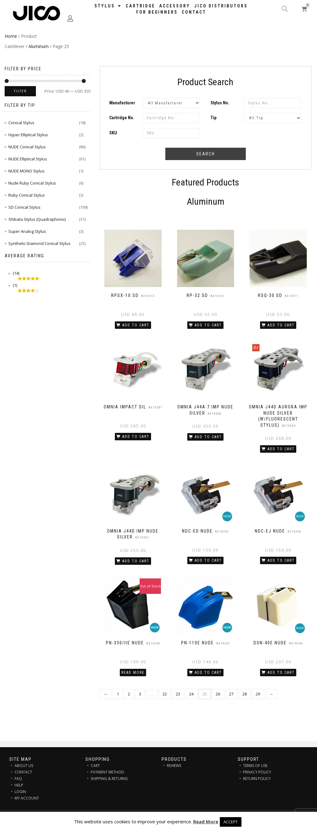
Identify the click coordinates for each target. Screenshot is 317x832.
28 (244, 694)
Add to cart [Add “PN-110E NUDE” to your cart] (208, 672)
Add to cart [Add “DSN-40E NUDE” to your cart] (281, 672)
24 (191, 694)
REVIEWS (174, 765)
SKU (113, 132)
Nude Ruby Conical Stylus (32, 183)
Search (205, 153)
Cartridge (140, 5)
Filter (20, 91)
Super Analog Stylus (27, 231)
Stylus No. (220, 102)
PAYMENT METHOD (107, 772)
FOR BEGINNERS (157, 12)
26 (218, 694)
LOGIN (20, 791)
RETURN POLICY (257, 778)
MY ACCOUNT (27, 798)
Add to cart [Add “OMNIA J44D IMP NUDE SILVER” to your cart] (136, 561)
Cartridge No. (121, 117)
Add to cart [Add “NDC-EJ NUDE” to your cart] (281, 560)
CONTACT (23, 772)
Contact (194, 12)
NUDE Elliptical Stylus (27, 159)
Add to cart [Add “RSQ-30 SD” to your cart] (281, 325)
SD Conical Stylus (24, 207)
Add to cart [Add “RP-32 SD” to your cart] (208, 325)
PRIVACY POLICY (257, 772)
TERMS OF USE (255, 765)
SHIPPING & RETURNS (109, 778)
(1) (14, 285)
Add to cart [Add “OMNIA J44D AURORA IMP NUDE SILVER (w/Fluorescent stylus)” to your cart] (281, 449)
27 (231, 694)
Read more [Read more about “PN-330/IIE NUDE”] (133, 672)
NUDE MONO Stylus (26, 171)
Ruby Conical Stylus (26, 195)
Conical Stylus (21, 122)
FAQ (18, 778)
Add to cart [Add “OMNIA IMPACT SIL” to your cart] (136, 436)
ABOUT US (24, 765)
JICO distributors (221, 5)
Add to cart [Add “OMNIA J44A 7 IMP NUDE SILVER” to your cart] (208, 437)
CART (95, 765)
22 (165, 694)
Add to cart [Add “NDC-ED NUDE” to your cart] (208, 560)
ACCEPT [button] (231, 822)
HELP (19, 785)
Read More (205, 821)
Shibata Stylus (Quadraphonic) (37, 219)
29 (258, 694)
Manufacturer (122, 102)
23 (178, 694)
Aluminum (38, 46)
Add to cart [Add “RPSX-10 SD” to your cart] (136, 325)
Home (11, 36)
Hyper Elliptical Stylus (28, 134)
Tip (213, 117)
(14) (15, 273)
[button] (284, 9)
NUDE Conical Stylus (27, 147)
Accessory (174, 5)
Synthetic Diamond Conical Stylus (39, 243)
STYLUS (108, 6)
